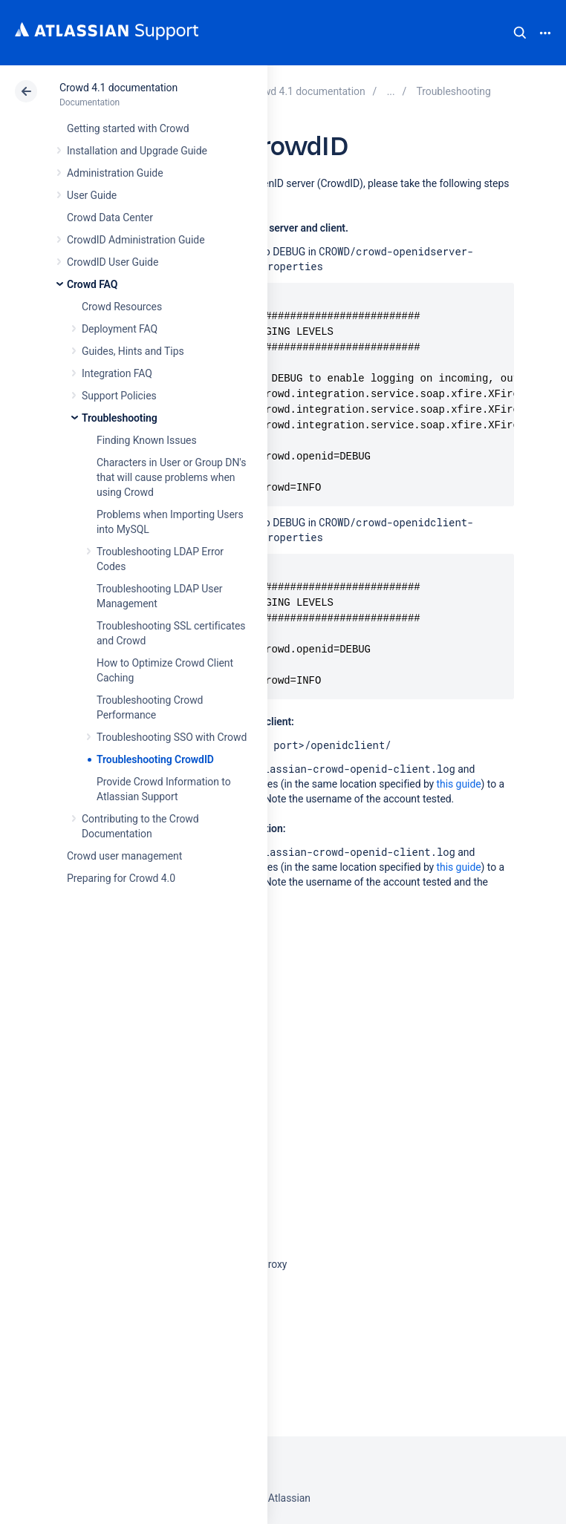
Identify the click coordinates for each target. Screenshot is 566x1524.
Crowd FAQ (92, 284)
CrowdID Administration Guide (136, 240)
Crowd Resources (122, 307)
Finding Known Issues (147, 440)
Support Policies (119, 396)
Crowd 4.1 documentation (118, 88)
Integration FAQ (117, 373)
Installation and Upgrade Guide (137, 151)
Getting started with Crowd (128, 128)
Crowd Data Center (110, 217)
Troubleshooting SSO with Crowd (172, 737)
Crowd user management (124, 856)
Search (520, 33)
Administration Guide (115, 173)
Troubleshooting (119, 418)
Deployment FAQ (119, 329)
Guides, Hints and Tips (133, 351)
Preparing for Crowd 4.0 (121, 878)
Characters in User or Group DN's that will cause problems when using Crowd (171, 477)
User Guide (92, 195)
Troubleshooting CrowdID (155, 759)
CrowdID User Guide (112, 262)
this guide (459, 784)
